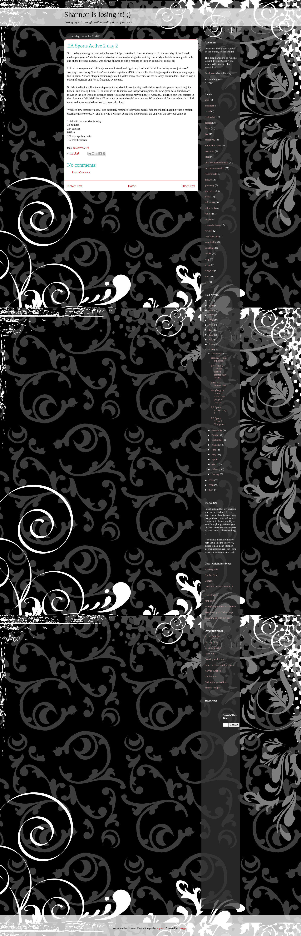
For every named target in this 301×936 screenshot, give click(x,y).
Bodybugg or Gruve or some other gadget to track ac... (218, 396)
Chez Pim (210, 653)
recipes (208, 219)
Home (132, 186)
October (216, 435)
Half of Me (210, 595)
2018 (211, 310)
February (216, 469)
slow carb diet (212, 236)
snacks (208, 253)
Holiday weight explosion (218, 359)
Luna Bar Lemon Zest (218, 384)
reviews (208, 230)
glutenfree (210, 191)
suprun (160, 928)
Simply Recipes (212, 687)
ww (206, 281)
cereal (208, 111)
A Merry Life (211, 569)
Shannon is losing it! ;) (97, 14)
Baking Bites (211, 642)
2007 (211, 489)
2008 (211, 485)
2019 (211, 305)
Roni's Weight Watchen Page (219, 612)
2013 (211, 334)
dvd (207, 134)
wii (87, 147)
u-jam (207, 265)
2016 (211, 320)
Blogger (183, 928)
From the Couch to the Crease (220, 664)
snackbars (210, 247)
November (217, 430)
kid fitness (210, 202)
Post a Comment (81, 172)
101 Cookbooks (212, 636)
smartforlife (210, 242)
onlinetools (210, 208)
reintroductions (212, 225)
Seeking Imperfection (215, 682)
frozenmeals (211, 173)
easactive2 (78, 147)
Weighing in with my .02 (217, 617)
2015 (211, 324)
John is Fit (210, 600)
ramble (208, 213)
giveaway (209, 185)
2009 (211, 480)
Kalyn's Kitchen (213, 670)
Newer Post (74, 186)
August (216, 444)
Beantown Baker (213, 647)
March (215, 464)
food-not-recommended (216, 162)
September (217, 439)
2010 (211, 349)
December (217, 353)
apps (207, 99)
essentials (209, 151)
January (216, 474)
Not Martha (210, 676)
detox (207, 128)
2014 (211, 329)
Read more (210, 73)
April (215, 459)
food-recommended (214, 168)
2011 (211, 344)
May (214, 454)
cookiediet (210, 117)
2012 (211, 339)
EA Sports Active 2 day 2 (218, 410)
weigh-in (209, 270)
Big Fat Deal (211, 575)
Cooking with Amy (214, 659)
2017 (211, 315)
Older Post (188, 186)
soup (207, 259)
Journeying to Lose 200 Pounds (220, 606)
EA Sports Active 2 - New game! (218, 421)
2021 (211, 300)
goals (207, 196)
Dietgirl (208, 580)
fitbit (207, 156)
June (214, 449)
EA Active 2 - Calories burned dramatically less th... (218, 371)
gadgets (208, 179)
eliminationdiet (212, 145)
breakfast (209, 105)
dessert (208, 122)
